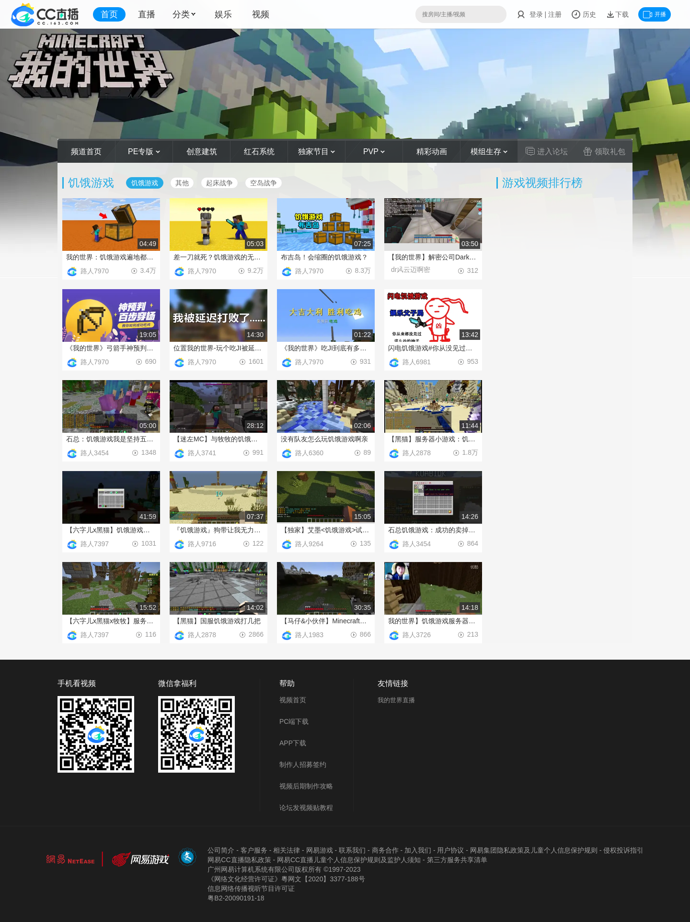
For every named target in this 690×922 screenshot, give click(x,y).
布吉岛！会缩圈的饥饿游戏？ (324, 257)
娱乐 (223, 14)
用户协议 (450, 850)
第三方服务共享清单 (457, 860)
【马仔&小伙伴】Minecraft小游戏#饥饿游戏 (326, 621)
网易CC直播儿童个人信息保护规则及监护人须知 (349, 860)
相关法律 (286, 850)
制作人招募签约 (302, 764)
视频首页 (292, 700)
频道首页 (86, 151)
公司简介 (220, 850)
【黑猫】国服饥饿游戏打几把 (217, 621)
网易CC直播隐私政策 (239, 860)
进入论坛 (547, 151)
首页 (109, 14)
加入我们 (417, 850)
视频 (260, 14)
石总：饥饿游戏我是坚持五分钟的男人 (111, 439)
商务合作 (385, 850)
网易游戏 (319, 850)
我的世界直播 (396, 700)
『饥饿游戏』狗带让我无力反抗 (218, 530)
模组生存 (489, 151)
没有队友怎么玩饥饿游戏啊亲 (324, 439)
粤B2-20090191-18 (235, 898)
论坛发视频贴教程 (306, 807)
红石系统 (259, 151)
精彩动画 (431, 151)
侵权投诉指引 (623, 850)
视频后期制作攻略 (306, 786)
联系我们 (352, 850)
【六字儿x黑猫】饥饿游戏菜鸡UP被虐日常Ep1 (111, 530)
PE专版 (144, 151)
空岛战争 (263, 183)
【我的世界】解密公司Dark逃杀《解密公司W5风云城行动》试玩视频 (433, 257)
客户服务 (254, 850)
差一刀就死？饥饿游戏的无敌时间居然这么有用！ (218, 257)
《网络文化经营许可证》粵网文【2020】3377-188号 (286, 879)
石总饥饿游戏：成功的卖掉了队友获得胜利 (433, 530)
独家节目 (316, 151)
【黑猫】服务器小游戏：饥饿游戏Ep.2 (433, 439)
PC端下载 (294, 721)
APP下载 (292, 743)
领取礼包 (604, 151)
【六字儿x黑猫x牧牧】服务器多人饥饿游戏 (111, 621)
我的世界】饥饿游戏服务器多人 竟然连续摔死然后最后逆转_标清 (433, 621)
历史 (583, 14)
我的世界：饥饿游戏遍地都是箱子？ (111, 257)
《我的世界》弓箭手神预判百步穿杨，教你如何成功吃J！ (111, 348)
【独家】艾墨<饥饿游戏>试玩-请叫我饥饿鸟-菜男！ (326, 530)
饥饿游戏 (144, 183)
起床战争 (219, 183)
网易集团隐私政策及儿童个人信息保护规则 (534, 850)
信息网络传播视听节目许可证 (251, 888)
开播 (654, 14)
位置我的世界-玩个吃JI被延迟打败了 (218, 348)
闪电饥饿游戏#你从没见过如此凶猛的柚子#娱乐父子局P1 (433, 348)
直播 (146, 14)
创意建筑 (201, 151)
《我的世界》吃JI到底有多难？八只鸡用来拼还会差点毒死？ (326, 348)
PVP (374, 151)
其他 (182, 183)
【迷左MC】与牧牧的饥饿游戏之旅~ (218, 439)
